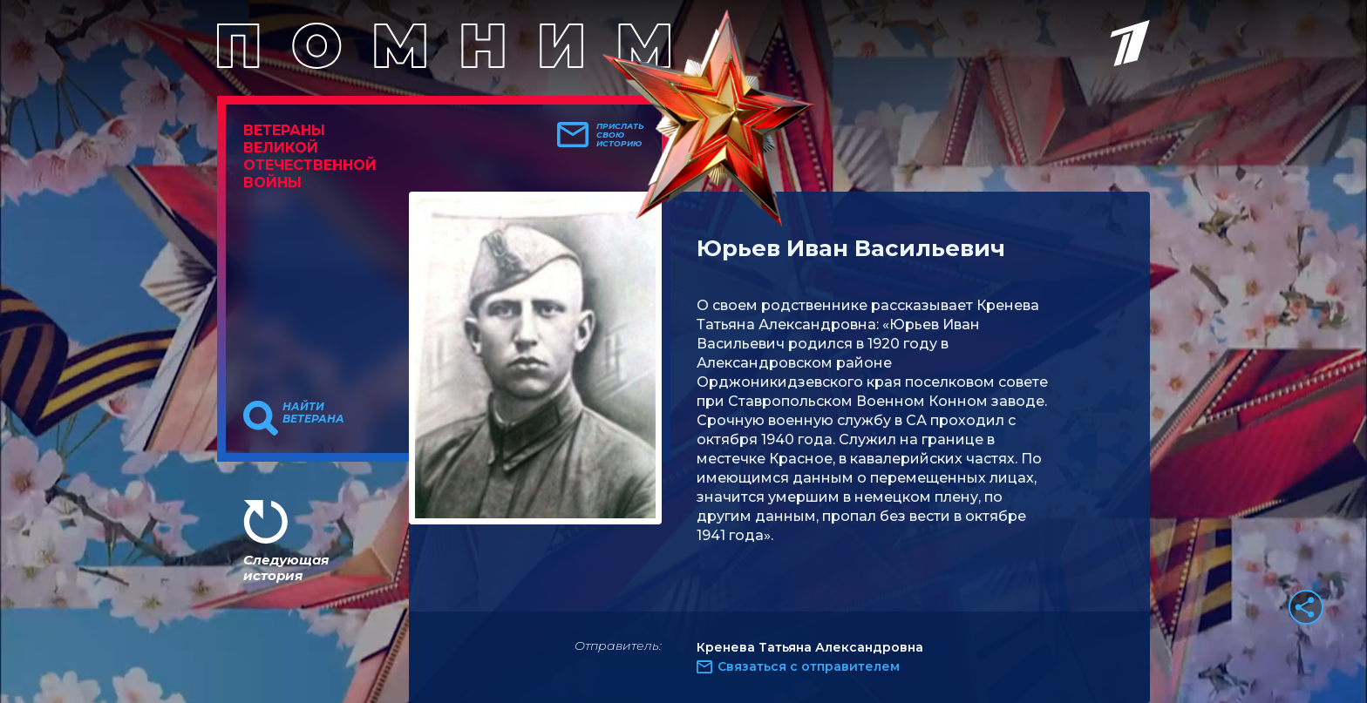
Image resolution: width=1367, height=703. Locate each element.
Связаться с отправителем (809, 666)
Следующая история (286, 567)
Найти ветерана (313, 413)
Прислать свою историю (620, 135)
